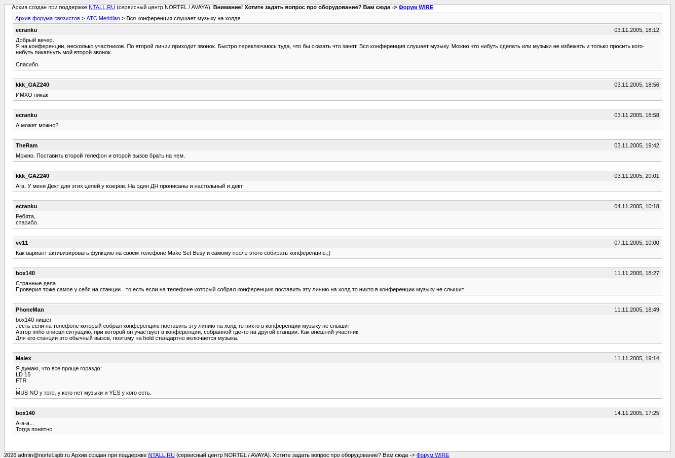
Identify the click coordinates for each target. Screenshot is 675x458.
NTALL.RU (102, 7)
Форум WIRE (415, 7)
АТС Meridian (103, 18)
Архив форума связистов (47, 18)
